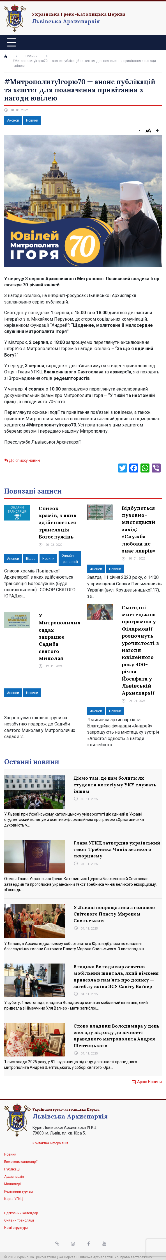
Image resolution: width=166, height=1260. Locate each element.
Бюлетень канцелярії (20, 1162)
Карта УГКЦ (13, 1199)
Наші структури (16, 1228)
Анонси (13, 120)
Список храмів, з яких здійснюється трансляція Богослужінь (58, 522)
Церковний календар (21, 1213)
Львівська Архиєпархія (66, 21)
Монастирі (12, 1184)
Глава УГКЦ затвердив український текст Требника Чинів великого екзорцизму (116, 849)
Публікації (12, 1169)
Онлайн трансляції (19, 1220)
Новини (32, 56)
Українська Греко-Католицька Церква (78, 14)
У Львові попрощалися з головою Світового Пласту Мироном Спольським (114, 914)
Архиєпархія (14, 1177)
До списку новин (22, 460)
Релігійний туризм (18, 1191)
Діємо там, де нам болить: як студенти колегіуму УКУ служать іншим (114, 784)
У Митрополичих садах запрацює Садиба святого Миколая (59, 636)
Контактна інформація (50, 1143)
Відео (30, 559)
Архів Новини (149, 1081)
